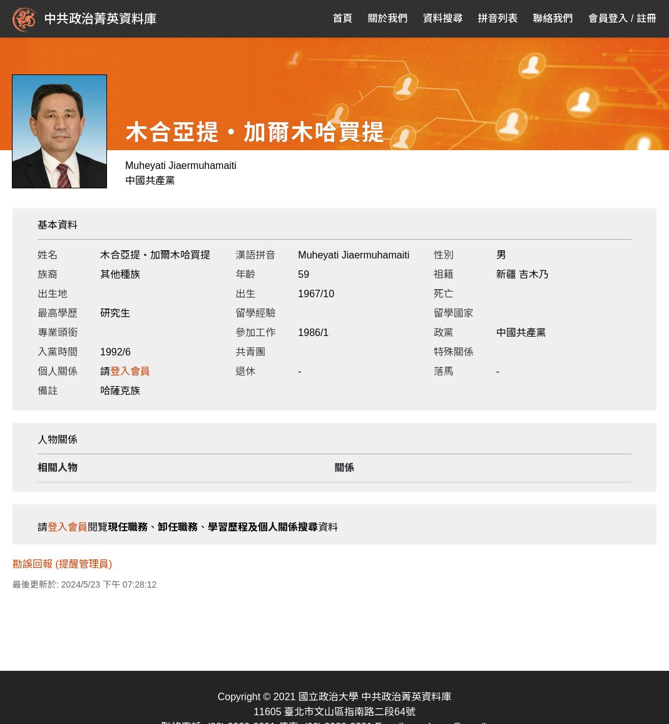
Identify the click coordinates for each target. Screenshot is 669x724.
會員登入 (608, 18)
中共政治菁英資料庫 (84, 20)
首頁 (343, 18)
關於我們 (388, 18)
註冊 (646, 18)
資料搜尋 (443, 18)
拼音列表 (498, 18)
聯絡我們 (553, 18)
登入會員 (130, 371)
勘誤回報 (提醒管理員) (62, 564)
